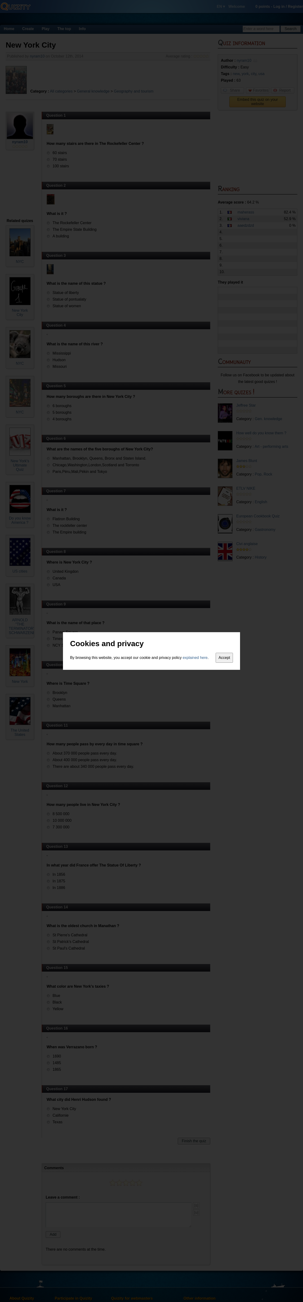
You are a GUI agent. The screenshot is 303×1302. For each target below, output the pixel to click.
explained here (195, 658)
